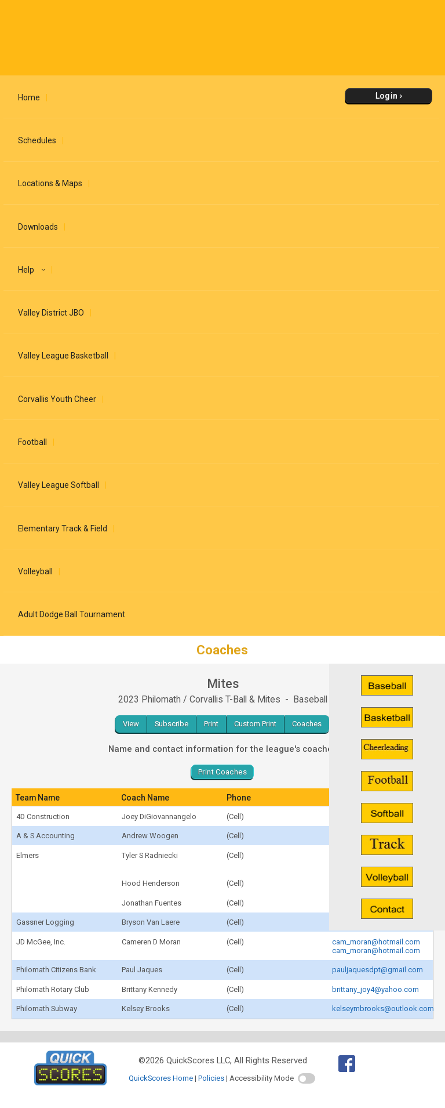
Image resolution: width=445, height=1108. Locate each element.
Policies (211, 1078)
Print (211, 723)
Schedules (37, 140)
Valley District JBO (51, 312)
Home (29, 97)
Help (33, 269)
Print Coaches (222, 771)
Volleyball (35, 571)
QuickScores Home (161, 1078)
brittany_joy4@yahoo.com (375, 989)
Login (386, 95)
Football (32, 442)
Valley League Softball (58, 485)
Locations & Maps (50, 183)
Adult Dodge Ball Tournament (71, 614)
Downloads (38, 226)
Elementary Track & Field (62, 528)
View (131, 723)
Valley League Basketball (63, 355)
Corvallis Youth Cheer (57, 399)
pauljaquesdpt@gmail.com (377, 969)
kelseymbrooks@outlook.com (383, 1008)
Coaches (307, 723)
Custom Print (255, 723)
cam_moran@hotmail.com (376, 941)
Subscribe (171, 723)
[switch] (306, 1078)
